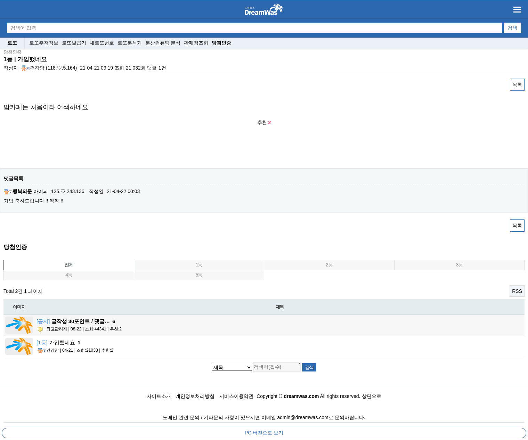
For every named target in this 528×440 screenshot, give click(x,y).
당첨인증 (221, 43)
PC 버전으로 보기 (264, 432)
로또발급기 (74, 43)
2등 (329, 264)
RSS (517, 291)
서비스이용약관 (236, 396)
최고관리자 (52, 329)
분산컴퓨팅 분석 (163, 43)
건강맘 (32, 68)
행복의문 (18, 191)
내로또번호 (102, 43)
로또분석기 (129, 43)
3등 (459, 264)
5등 (199, 275)
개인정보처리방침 (195, 396)
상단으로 (371, 396)
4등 (68, 275)
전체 (68, 264)
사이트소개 (159, 396)
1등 (199, 264)
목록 (517, 84)
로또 (12, 43)
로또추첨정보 (43, 43)
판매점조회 (196, 43)
